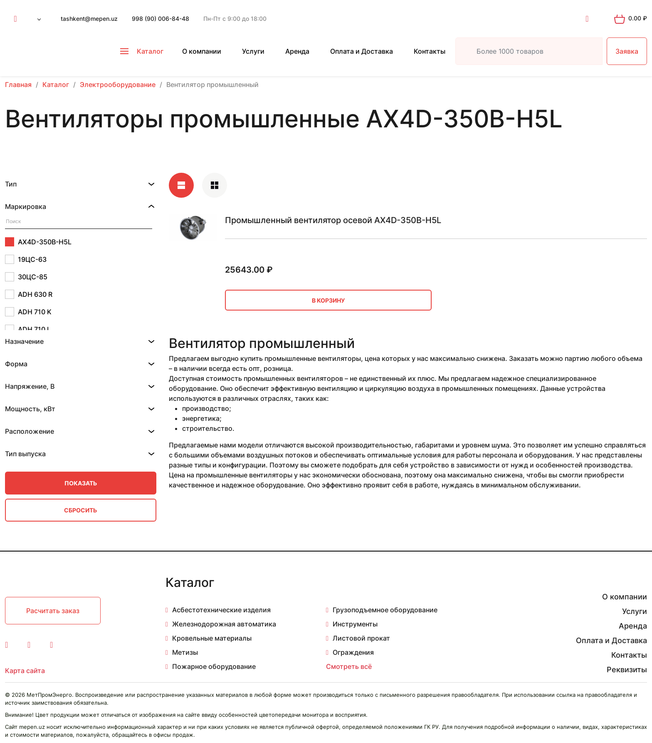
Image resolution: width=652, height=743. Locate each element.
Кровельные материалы (212, 638)
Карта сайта (25, 670)
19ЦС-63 (26, 259)
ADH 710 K (28, 311)
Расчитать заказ (52, 610)
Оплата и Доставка (361, 51)
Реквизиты (627, 669)
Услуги (253, 51)
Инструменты (355, 624)
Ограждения (353, 652)
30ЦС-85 (26, 276)
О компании (201, 51)
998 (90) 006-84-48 (160, 18)
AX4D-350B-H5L (38, 241)
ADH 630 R (28, 294)
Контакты (429, 51)
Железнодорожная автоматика (224, 624)
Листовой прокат (361, 638)
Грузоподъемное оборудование (385, 610)
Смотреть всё (349, 666)
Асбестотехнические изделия (221, 610)
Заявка (626, 51)
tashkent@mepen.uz (89, 18)
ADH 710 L (28, 329)
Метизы (185, 652)
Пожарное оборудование (214, 666)
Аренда (297, 51)
